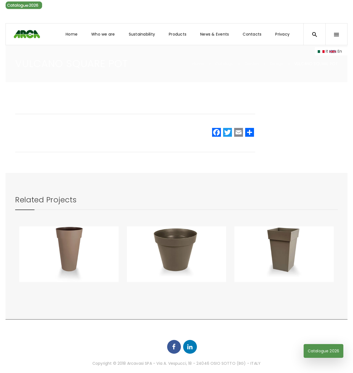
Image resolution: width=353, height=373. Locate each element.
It (323, 51)
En (335, 51)
